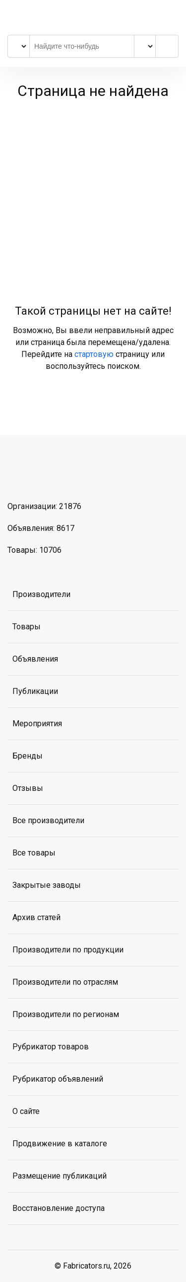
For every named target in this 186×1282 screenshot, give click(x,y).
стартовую (94, 354)
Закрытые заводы (46, 885)
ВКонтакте (17, 472)
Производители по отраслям (65, 982)
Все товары (34, 852)
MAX (69, 472)
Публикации (35, 691)
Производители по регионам (65, 1014)
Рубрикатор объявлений (57, 1079)
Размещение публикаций (59, 1176)
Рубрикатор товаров (50, 1046)
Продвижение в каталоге (59, 1143)
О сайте (26, 1111)
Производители (41, 594)
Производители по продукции (68, 949)
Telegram (43, 472)
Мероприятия (37, 723)
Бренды (27, 756)
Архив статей (36, 917)
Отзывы (27, 788)
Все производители (48, 820)
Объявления (35, 659)
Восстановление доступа (58, 1208)
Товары (26, 626)
